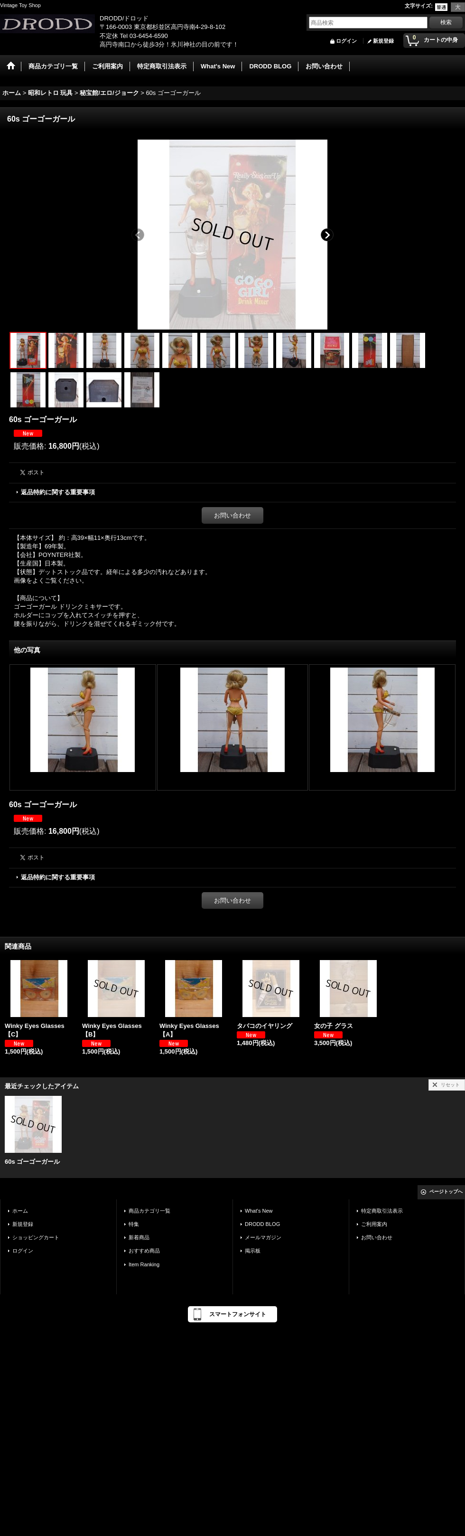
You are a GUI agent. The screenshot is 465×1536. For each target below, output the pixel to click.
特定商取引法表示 (382, 1211)
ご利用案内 (374, 1224)
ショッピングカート (35, 1237)
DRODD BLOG (262, 1224)
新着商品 (139, 1237)
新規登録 (383, 41)
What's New (259, 1211)
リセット (450, 1084)
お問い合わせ (232, 515)
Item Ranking (144, 1264)
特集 (134, 1224)
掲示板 (252, 1250)
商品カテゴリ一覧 (149, 1211)
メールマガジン (263, 1237)
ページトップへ (446, 1191)
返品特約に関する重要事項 (58, 492)
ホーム (20, 1211)
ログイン (346, 41)
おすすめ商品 (144, 1250)
